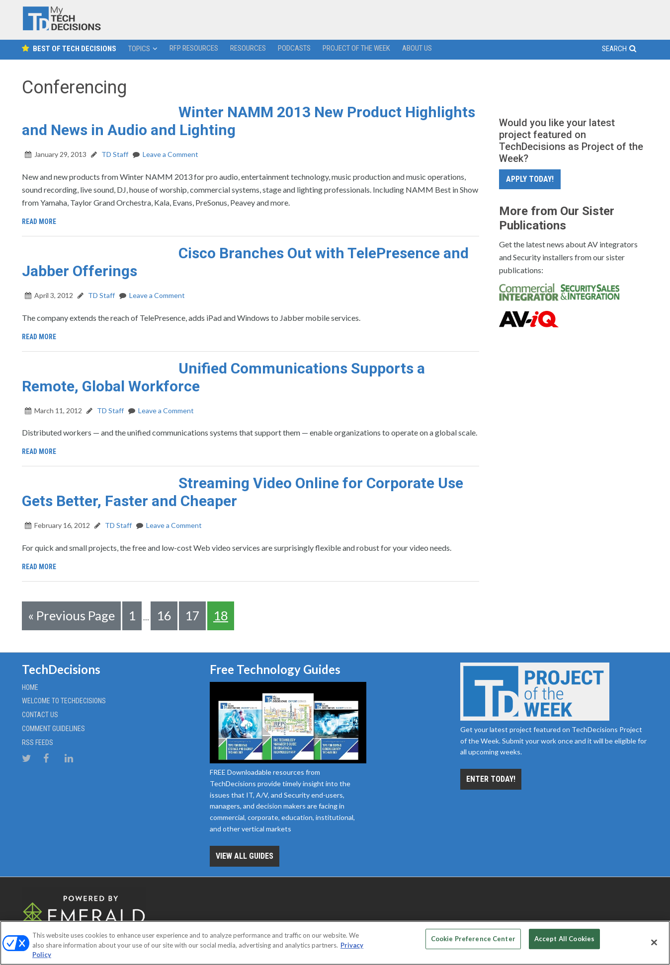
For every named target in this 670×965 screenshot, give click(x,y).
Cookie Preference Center (473, 942)
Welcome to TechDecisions (64, 699)
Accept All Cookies (564, 942)
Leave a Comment (170, 154)
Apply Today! (530, 179)
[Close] (654, 942)
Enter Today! (490, 777)
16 (164, 615)
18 (220, 615)
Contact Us (40, 713)
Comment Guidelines (53, 727)
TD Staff (114, 154)
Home (30, 685)
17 (192, 615)
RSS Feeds (37, 740)
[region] (335, 943)
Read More (41, 221)
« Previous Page (71, 615)
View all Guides (244, 854)
